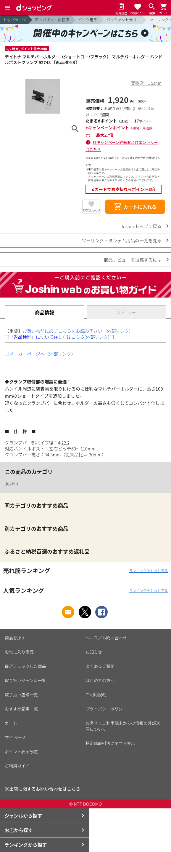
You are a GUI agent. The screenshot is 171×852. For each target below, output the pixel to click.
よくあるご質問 (100, 666)
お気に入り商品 (19, 652)
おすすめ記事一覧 (21, 709)
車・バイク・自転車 (52, 20)
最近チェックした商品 (25, 666)
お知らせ (94, 652)
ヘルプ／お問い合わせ (106, 638)
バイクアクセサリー (123, 20)
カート (11, 723)
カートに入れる (135, 206)
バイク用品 (87, 20)
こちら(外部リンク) (90, 337)
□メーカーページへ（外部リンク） (40, 354)
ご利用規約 (96, 694)
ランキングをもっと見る (148, 570)
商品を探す (15, 638)
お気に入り (91, 209)
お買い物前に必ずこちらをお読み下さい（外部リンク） (77, 331)
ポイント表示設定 (21, 751)
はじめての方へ (100, 680)
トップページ (14, 20)
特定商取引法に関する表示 (110, 743)
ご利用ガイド (17, 766)
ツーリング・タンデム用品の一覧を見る (122, 240)
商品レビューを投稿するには (133, 259)
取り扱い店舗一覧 (21, 694)
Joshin (11, 483)
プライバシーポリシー (106, 709)
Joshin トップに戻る (141, 226)
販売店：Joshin (146, 83)
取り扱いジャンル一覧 (25, 680)
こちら (73, 789)
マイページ (15, 737)
